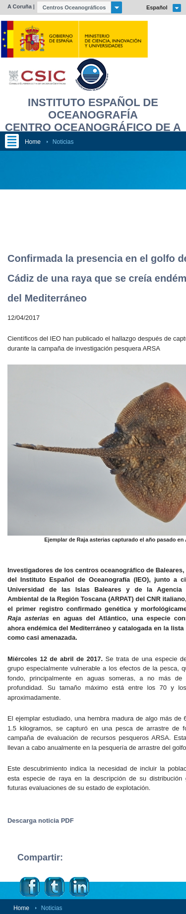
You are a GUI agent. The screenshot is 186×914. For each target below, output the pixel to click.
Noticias (63, 141)
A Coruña (19, 6)
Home (33, 141)
